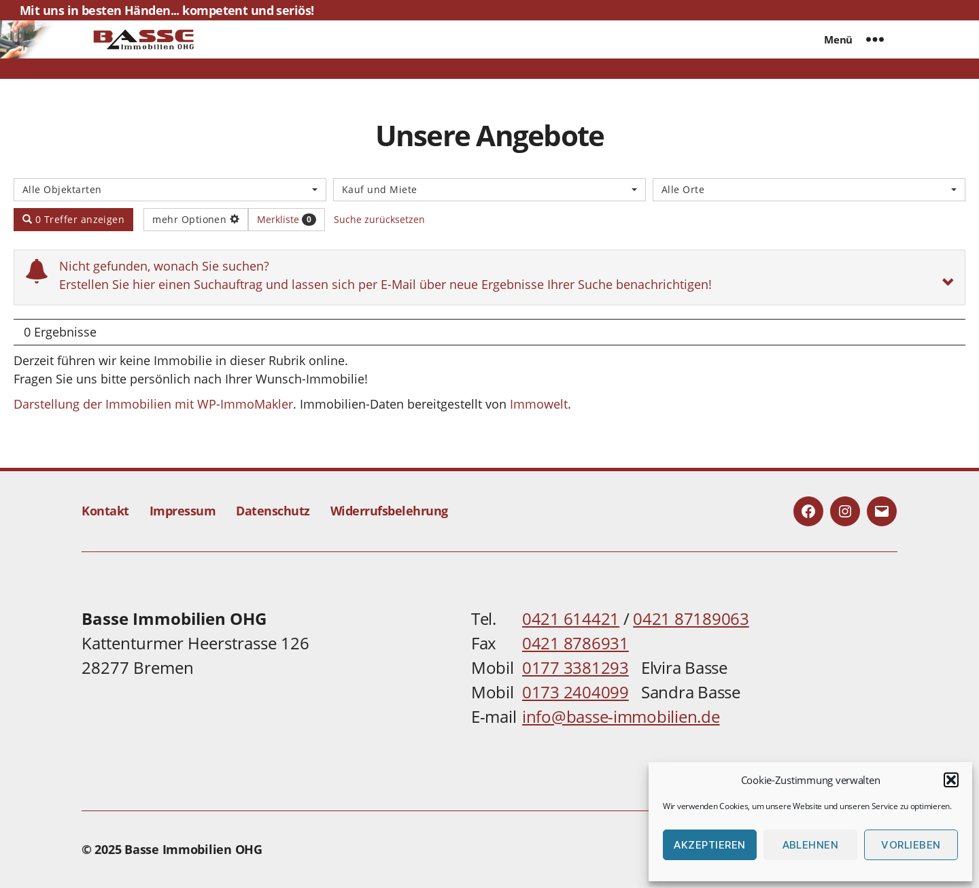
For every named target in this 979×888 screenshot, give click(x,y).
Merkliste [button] (286, 219)
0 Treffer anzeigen (73, 219)
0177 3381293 (575, 667)
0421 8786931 (575, 643)
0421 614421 (570, 618)
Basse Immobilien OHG (193, 849)
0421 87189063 (691, 618)
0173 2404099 (575, 692)
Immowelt (539, 404)
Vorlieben (911, 844)
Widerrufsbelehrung (389, 510)
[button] (951, 780)
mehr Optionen (195, 219)
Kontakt (105, 510)
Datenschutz (273, 510)
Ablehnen (811, 844)
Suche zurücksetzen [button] (379, 219)
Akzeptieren (710, 844)
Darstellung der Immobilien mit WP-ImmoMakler (153, 404)
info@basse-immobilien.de (621, 716)
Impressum (183, 510)
